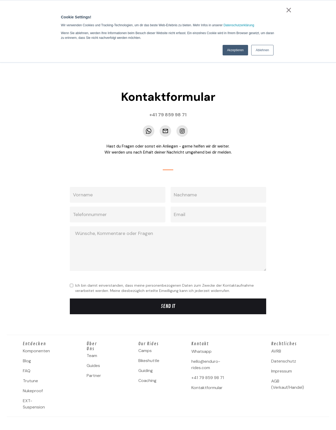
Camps (145, 350)
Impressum (281, 371)
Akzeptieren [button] (235, 50)
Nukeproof (33, 391)
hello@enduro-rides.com (205, 364)
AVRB (276, 351)
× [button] (289, 10)
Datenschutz (283, 361)
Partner (94, 375)
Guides (93, 365)
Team (92, 355)
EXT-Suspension (34, 404)
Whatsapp (201, 351)
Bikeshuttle (148, 360)
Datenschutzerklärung (238, 25)
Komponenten (36, 351)
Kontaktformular (207, 387)
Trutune (30, 381)
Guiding (145, 370)
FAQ (26, 371)
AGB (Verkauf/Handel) (287, 384)
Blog (27, 361)
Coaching (147, 380)
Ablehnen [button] (262, 50)
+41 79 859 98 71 (207, 377)
